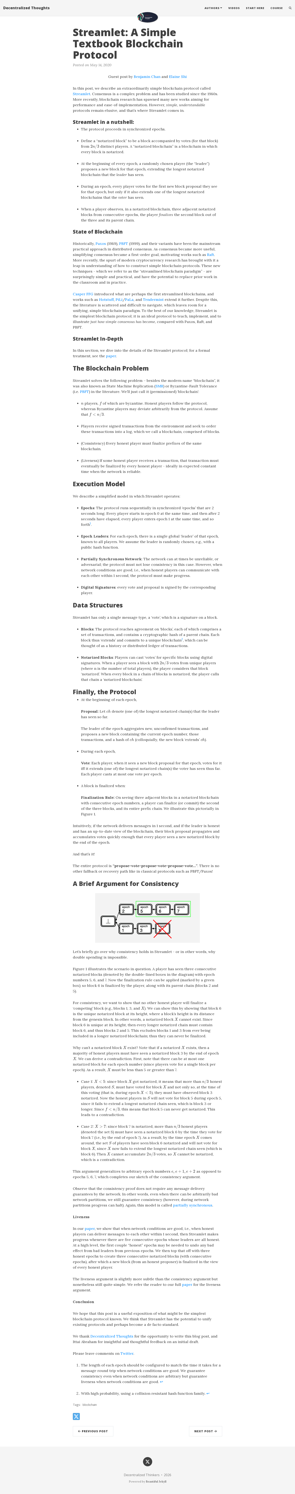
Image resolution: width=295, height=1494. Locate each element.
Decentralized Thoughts (26, 9)
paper (111, 356)
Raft (210, 254)
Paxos (101, 243)
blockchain (90, 1405)
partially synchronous (192, 1205)
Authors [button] (212, 9)
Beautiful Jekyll (156, 1481)
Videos (234, 9)
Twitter (126, 1353)
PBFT (123, 243)
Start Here (255, 9)
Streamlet (81, 93)
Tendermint (153, 299)
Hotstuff (106, 299)
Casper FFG (83, 294)
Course (276, 9)
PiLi (119, 299)
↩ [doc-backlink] (161, 1381)
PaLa (129, 299)
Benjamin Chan (147, 76)
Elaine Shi (178, 76)
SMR (159, 386)
